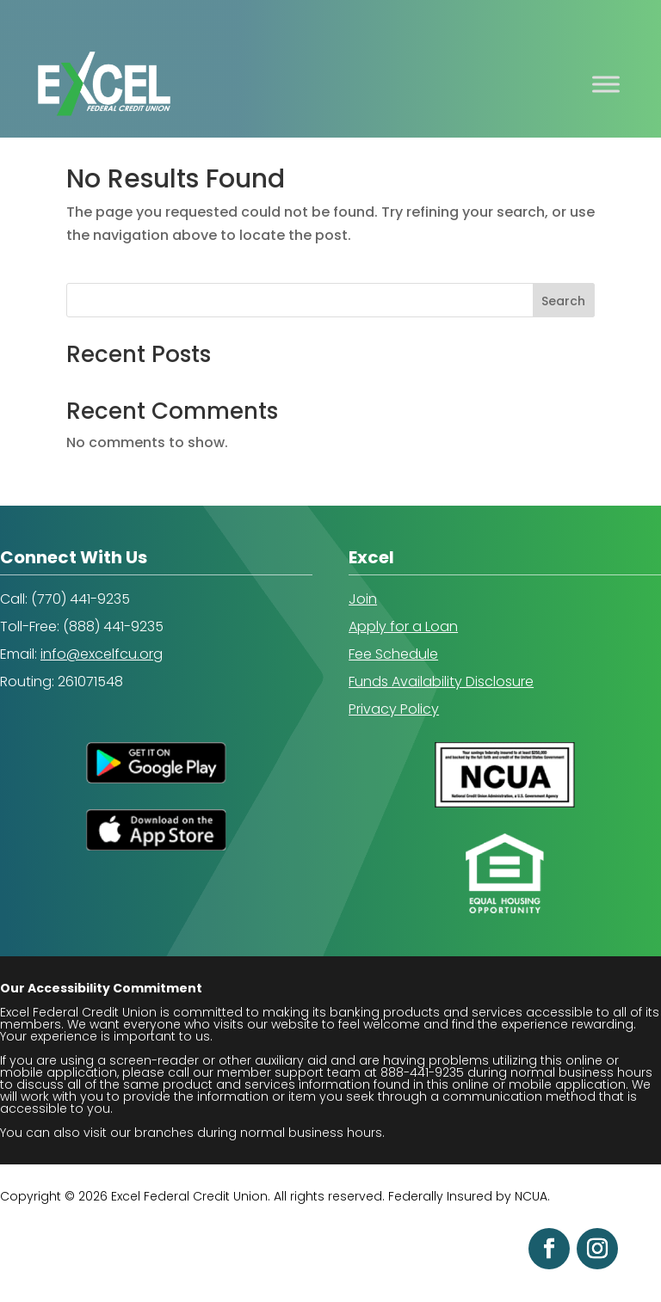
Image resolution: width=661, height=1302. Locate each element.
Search (563, 301)
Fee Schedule (393, 654)
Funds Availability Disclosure (441, 681)
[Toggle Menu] (606, 84)
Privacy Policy (394, 709)
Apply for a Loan (403, 626)
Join (363, 599)
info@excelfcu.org (101, 654)
